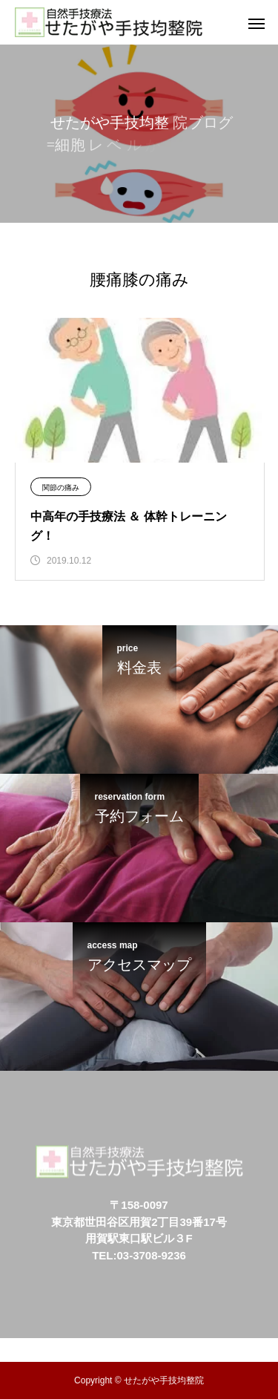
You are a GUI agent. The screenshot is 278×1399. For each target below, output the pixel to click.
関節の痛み (60, 487)
